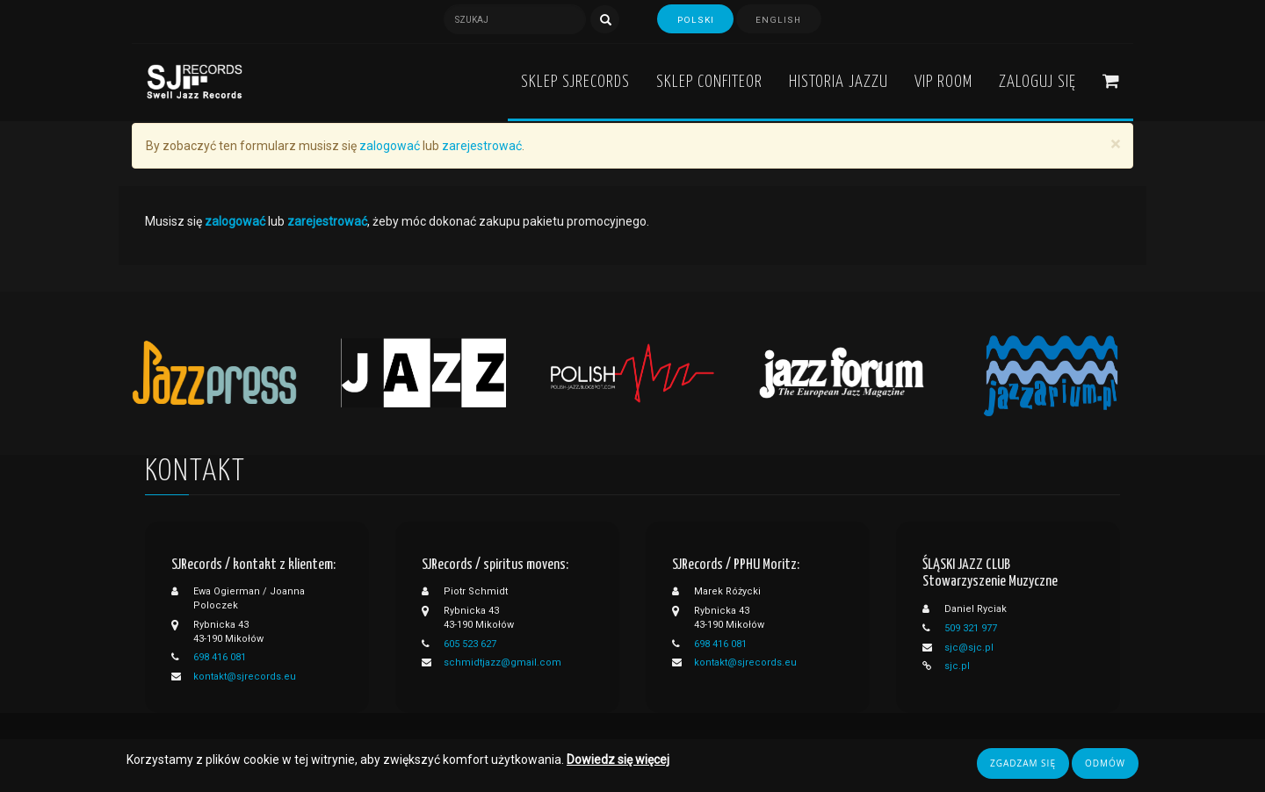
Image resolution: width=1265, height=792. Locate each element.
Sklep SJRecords (575, 82)
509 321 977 (970, 628)
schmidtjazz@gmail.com (502, 662)
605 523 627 (470, 644)
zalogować (389, 146)
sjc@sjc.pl (969, 647)
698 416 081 (219, 657)
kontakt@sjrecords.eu (244, 676)
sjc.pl (957, 666)
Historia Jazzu (838, 82)
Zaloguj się (1037, 82)
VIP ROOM (943, 82)
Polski (694, 20)
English (779, 20)
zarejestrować (482, 146)
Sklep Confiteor (709, 82)
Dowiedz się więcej (618, 760)
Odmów (1105, 764)
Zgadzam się (1023, 764)
